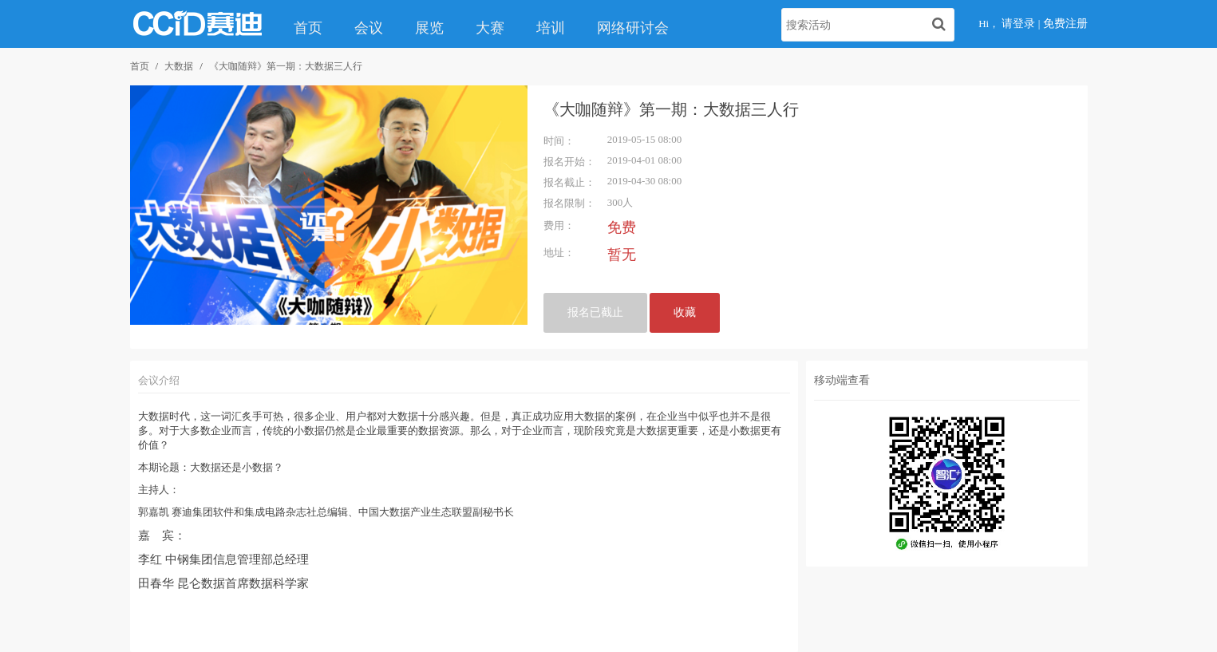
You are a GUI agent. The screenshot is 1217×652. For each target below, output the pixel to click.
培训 (550, 28)
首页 (308, 28)
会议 (368, 28)
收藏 (685, 312)
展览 (429, 28)
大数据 (178, 66)
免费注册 (1065, 24)
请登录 (1018, 24)
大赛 (490, 28)
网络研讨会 (633, 28)
